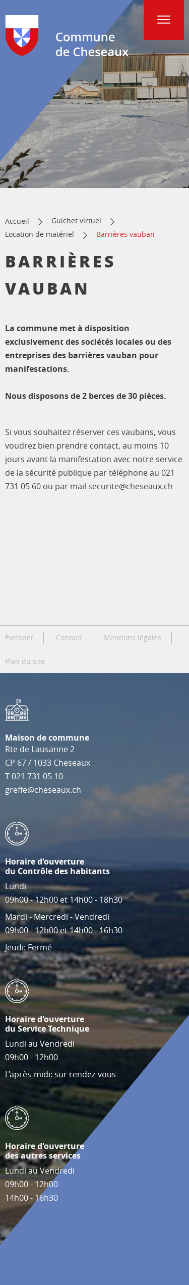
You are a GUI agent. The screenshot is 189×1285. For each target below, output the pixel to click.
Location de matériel (39, 234)
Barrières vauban (125, 234)
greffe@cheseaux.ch (43, 789)
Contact (69, 637)
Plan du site (25, 661)
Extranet (19, 637)
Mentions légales (132, 637)
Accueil (17, 221)
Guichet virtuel (76, 220)
